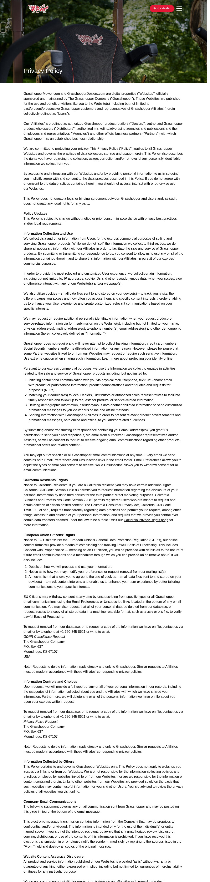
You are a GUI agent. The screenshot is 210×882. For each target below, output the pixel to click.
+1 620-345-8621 (72, 631)
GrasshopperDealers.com (86, 93)
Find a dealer (161, 8)
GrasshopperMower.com (42, 93)
